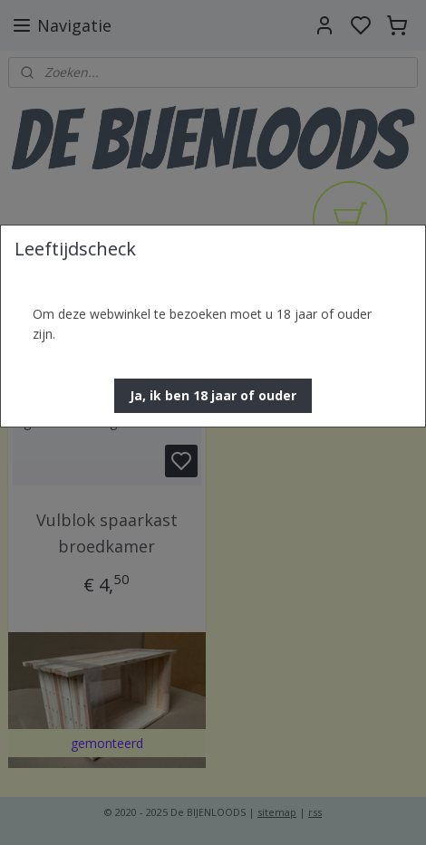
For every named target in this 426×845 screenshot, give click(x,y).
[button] (213, 396)
